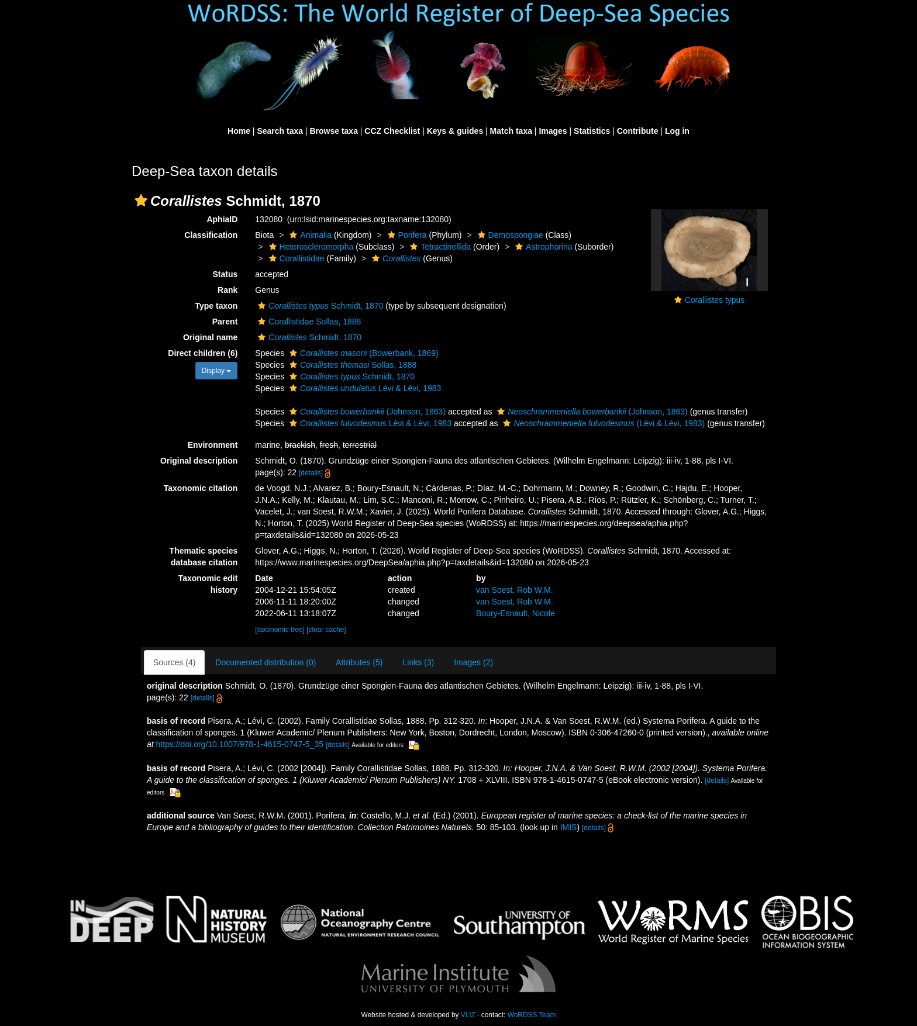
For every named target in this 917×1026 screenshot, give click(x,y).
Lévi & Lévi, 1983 (364, 388)
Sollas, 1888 (351, 364)
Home (238, 131)
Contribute (638, 131)
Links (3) (418, 662)
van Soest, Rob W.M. (514, 590)
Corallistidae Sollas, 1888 (308, 321)
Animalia (309, 235)
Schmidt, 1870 (319, 305)
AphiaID (221, 219)
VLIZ (468, 1015)
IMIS (568, 827)
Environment (213, 445)
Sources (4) (174, 662)
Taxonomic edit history (208, 584)
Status (225, 274)
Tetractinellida (439, 246)
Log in (677, 131)
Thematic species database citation (204, 556)
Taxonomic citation (201, 488)
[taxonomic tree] (280, 630)
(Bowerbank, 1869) (363, 353)
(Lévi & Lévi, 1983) (602, 423)
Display (217, 371)
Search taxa (280, 131)
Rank (227, 290)
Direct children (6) (202, 353)
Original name (210, 337)
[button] (141, 201)
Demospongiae (509, 235)
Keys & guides (455, 131)
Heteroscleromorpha (310, 246)
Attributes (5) (359, 662)
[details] (311, 473)
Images (553, 131)
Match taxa (511, 131)
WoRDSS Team (532, 1015)
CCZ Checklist (392, 131)
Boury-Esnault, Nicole (515, 613)
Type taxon (216, 305)
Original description (198, 460)
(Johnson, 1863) (366, 411)
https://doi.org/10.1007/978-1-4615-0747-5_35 (239, 744)
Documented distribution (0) (265, 662)
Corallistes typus (715, 300)
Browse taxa (333, 131)
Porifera (406, 235)
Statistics (592, 131)
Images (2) (473, 662)
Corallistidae (295, 258)
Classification (210, 235)
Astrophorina (542, 246)
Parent (225, 321)
